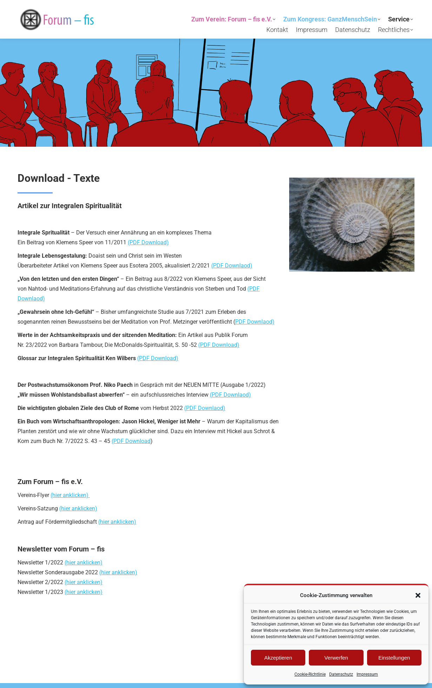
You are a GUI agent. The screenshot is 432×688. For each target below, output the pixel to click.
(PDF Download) (148, 242)
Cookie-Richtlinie (310, 674)
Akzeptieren (278, 658)
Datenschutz (341, 674)
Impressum (367, 674)
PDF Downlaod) (254, 321)
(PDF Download (131, 441)
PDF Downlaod (204, 408)
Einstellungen (394, 658)
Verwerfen (336, 658)
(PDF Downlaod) (231, 265)
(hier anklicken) (70, 495)
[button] (417, 595)
